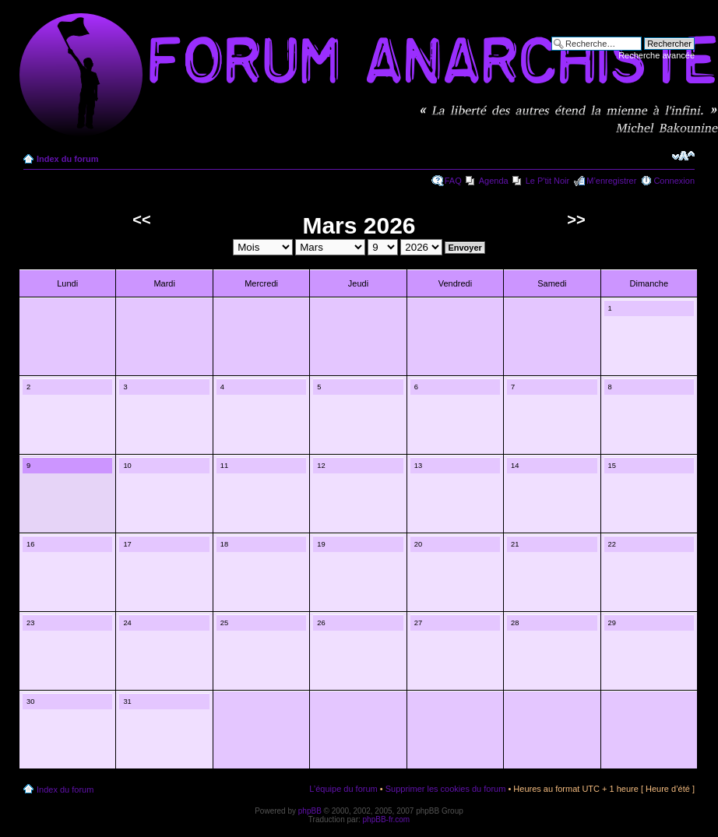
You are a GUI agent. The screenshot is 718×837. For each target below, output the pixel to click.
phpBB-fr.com (386, 819)
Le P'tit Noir (548, 180)
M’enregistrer (611, 180)
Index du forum (67, 159)
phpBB (310, 811)
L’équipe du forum (343, 788)
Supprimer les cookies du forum (445, 788)
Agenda (494, 180)
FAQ (453, 180)
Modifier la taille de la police (683, 156)
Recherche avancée (656, 55)
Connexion (674, 180)
